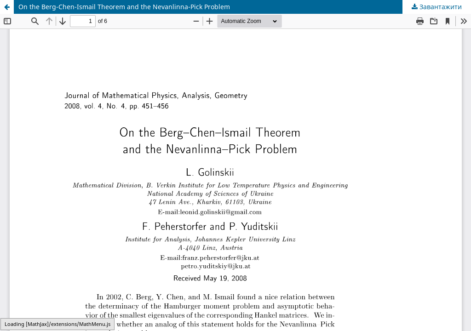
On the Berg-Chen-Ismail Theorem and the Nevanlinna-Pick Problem (124, 6)
